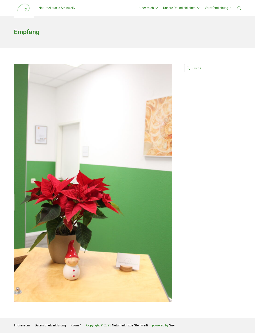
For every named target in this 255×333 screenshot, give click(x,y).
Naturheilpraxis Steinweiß (130, 325)
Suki (172, 325)
